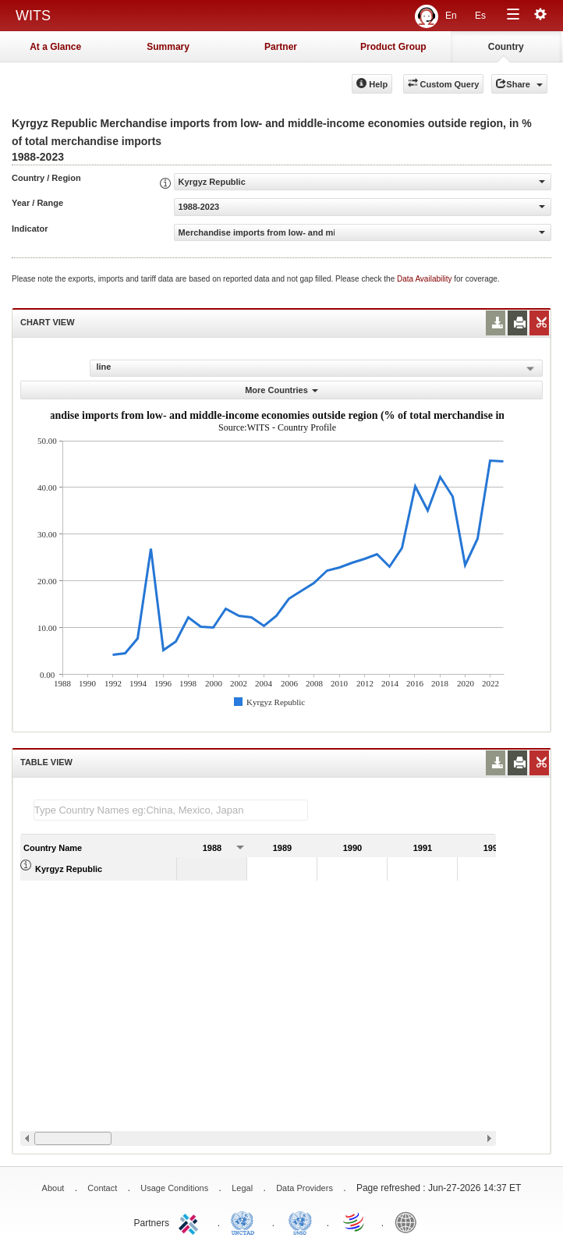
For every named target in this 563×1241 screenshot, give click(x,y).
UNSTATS (300, 1221)
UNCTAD (245, 1221)
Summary (168, 46)
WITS (33, 15)
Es (480, 15)
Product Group (393, 46)
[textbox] (171, 810)
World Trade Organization (354, 1221)
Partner (280, 46)
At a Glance (55, 46)
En (451, 15)
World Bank (409, 1221)
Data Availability (425, 279)
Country (506, 46)
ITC (191, 1221)
